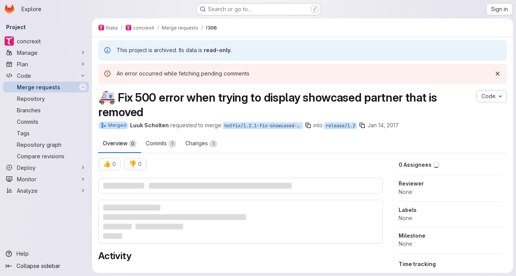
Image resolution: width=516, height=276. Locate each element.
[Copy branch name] (308, 125)
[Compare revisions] (46, 156)
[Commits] (46, 121)
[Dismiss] (497, 73)
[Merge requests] (46, 87)
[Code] (46, 75)
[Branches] (46, 110)
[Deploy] (46, 167)
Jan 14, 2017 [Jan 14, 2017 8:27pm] (383, 125)
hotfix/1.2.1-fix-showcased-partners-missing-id (263, 126)
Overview (120, 144)
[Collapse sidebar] (46, 266)
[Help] (46, 253)
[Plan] (46, 64)
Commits (161, 144)
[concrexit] (46, 41)
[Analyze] (46, 190)
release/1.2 (340, 126)
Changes (201, 144)
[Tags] (46, 133)
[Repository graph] (46, 144)
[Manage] (46, 52)
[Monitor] (46, 179)
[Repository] (46, 98)
